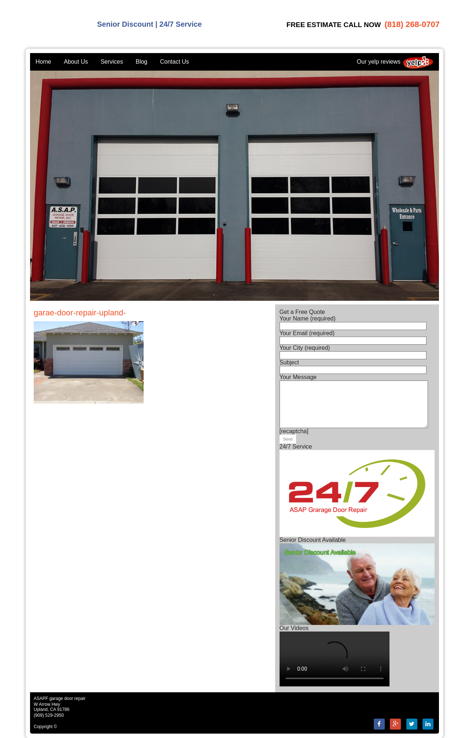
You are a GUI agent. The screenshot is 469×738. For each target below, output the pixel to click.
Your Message (354, 380)
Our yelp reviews (395, 62)
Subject (353, 366)
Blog (141, 62)
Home (43, 62)
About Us (76, 62)
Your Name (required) (353, 322)
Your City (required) (353, 351)
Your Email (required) (353, 337)
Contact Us (174, 62)
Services (111, 62)
